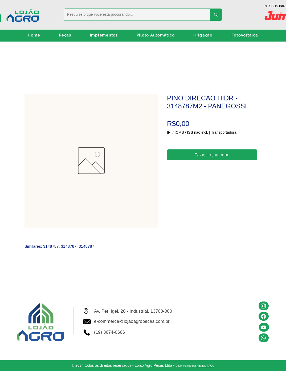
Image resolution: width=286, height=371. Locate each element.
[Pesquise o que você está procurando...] (133, 15)
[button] (65, 35)
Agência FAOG (205, 365)
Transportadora (223, 132)
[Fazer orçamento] (212, 154)
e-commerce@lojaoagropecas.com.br (132, 321)
